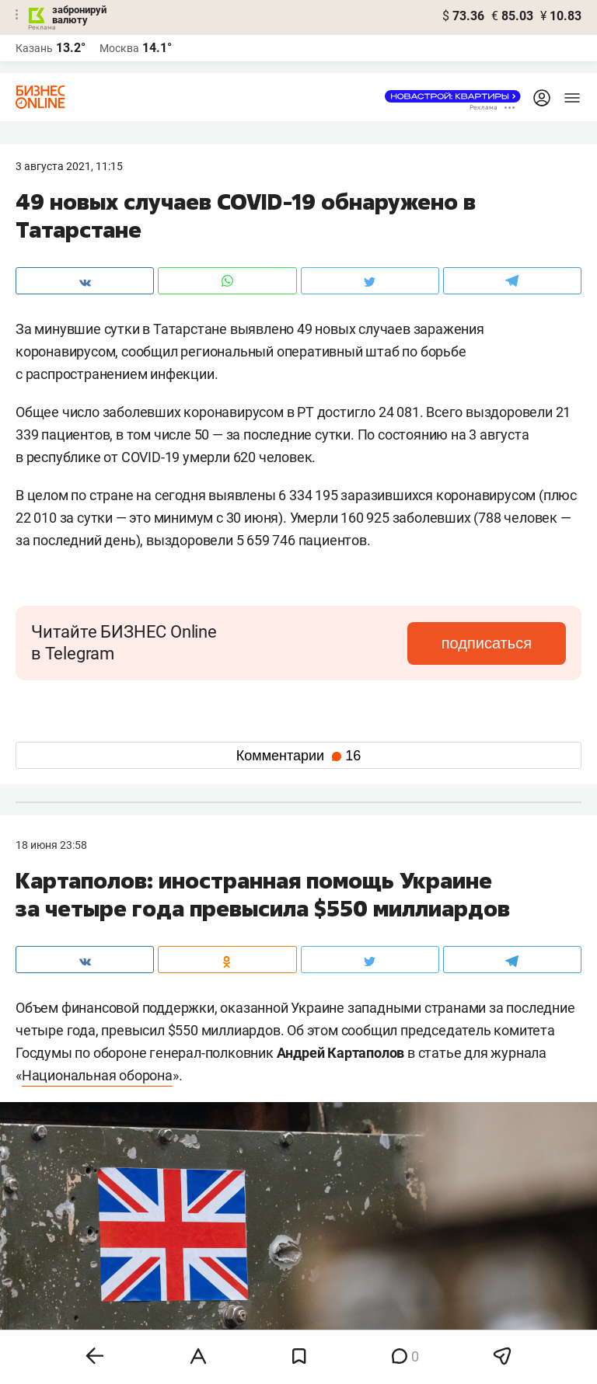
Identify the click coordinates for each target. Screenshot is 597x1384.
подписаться (501, 643)
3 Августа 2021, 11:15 (69, 166)
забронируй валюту (79, 15)
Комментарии (298, 755)
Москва (119, 48)
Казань (34, 48)
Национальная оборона (97, 1075)
